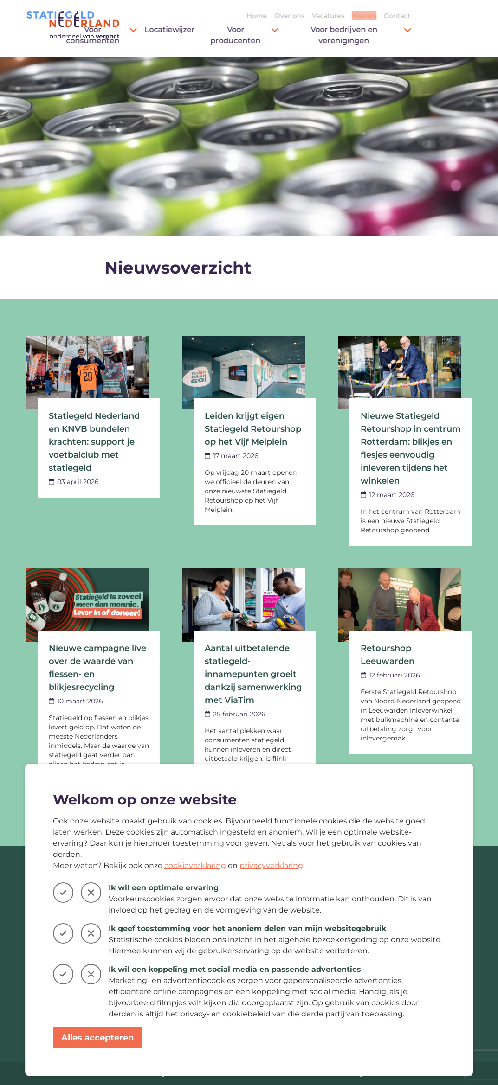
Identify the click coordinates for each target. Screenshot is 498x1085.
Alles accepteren (97, 1038)
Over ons (351, 16)
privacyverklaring (271, 865)
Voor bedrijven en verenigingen (422, 35)
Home (318, 16)
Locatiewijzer (231, 29)
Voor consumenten (163, 35)
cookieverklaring (195, 865)
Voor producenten (306, 35)
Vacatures (390, 16)
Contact (459, 16)
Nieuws (426, 16)
